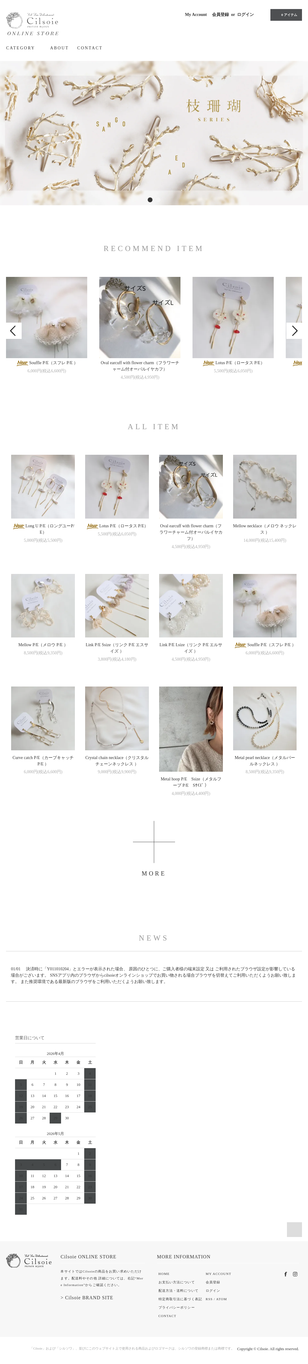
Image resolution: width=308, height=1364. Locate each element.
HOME (164, 1274)
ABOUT (59, 48)
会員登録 (220, 14)
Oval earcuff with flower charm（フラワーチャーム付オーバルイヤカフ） (140, 366)
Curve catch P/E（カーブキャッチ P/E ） (43, 760)
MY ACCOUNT (218, 1274)
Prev (14, 331)
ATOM (221, 1299)
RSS (209, 1299)
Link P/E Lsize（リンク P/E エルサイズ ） (190, 648)
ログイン (245, 14)
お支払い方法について (177, 1282)
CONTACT (90, 48)
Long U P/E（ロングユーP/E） (43, 529)
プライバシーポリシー (177, 1307)
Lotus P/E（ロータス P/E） (233, 363)
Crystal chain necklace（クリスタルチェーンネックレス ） (117, 760)
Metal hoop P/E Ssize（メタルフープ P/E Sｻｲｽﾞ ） (191, 782)
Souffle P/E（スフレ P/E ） (47, 363)
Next (294, 331)
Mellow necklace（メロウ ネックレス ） (265, 529)
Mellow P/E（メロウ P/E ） (43, 645)
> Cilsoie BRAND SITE (86, 1297)
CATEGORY (24, 47)
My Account (196, 14)
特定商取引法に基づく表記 (180, 1299)
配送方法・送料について (179, 1290)
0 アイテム (285, 14)
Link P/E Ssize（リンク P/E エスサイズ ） (117, 648)
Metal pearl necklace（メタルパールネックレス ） (265, 760)
